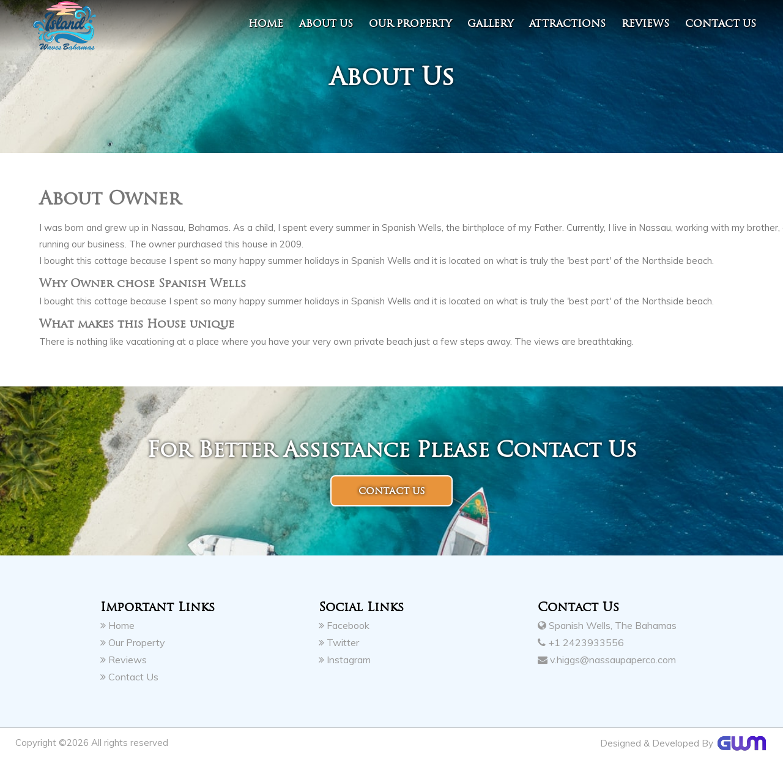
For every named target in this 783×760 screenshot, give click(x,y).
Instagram (345, 659)
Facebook (344, 625)
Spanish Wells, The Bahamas (607, 625)
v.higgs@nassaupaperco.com (607, 659)
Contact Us (129, 677)
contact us (720, 23)
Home (265, 23)
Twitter (339, 642)
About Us (326, 23)
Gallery (490, 23)
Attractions (567, 23)
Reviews (645, 23)
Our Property (410, 23)
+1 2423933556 (581, 642)
